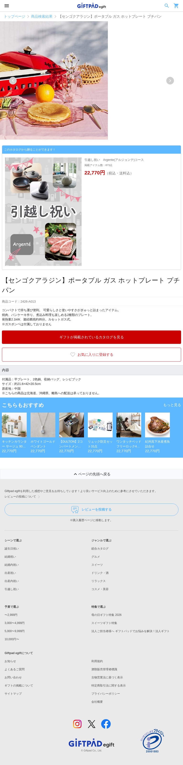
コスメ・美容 (100, 589)
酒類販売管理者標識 (104, 669)
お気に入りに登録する (91, 354)
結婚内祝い (12, 564)
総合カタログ (100, 548)
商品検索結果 (41, 16)
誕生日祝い (12, 548)
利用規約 (97, 661)
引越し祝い (12, 589)
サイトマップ (13, 693)
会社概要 (97, 701)
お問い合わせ (13, 677)
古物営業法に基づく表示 (107, 677)
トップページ (14, 16)
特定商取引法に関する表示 (108, 685)
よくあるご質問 (15, 669)
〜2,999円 (11, 615)
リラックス (98, 581)
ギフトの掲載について (19, 685)
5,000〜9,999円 (15, 631)
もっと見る (172, 405)
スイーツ (97, 564)
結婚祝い (10, 556)
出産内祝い (12, 581)
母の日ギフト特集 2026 (106, 615)
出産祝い (10, 573)
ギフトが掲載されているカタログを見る (91, 337)
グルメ (95, 556)
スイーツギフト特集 (104, 623)
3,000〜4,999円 (15, 623)
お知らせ (10, 661)
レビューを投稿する (91, 509)
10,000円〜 (12, 639)
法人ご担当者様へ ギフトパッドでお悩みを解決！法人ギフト (130, 631)
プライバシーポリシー (105, 693)
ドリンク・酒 (100, 573)
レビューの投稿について (23, 497)
